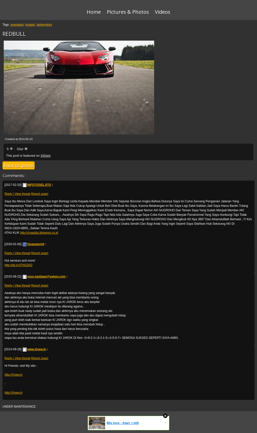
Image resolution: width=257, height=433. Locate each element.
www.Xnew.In (34, 349)
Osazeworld (33, 244)
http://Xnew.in (13, 374)
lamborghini (44, 24)
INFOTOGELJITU (37, 185)
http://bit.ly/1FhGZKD (18, 265)
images (30, 24)
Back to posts (18, 165)
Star (22, 149)
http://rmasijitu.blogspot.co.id (39, 232)
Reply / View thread (17, 194)
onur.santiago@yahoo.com (44, 276)
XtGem (46, 155)
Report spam (39, 194)
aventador (17, 24)
